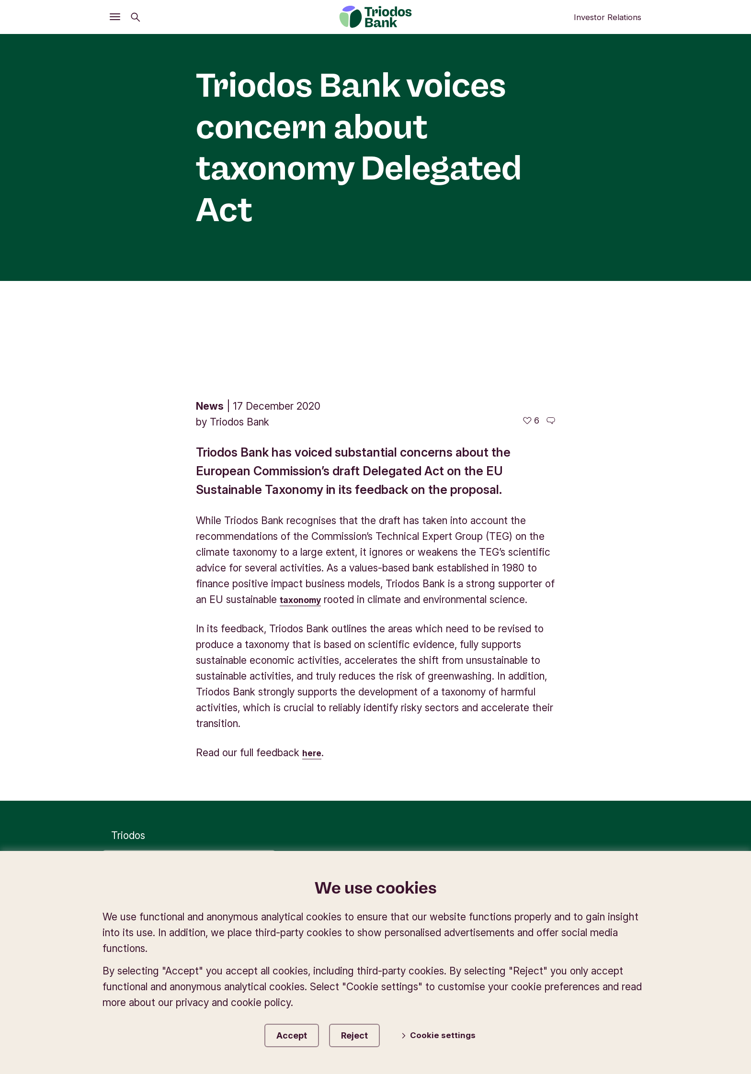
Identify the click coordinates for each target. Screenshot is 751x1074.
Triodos (128, 714)
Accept (292, 1033)
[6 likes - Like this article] (531, 299)
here (313, 632)
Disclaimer (544, 798)
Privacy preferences (455, 798)
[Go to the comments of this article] (550, 299)
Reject (366, 1033)
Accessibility (615, 798)
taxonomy (304, 478)
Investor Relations (607, 17)
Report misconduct (600, 813)
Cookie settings (449, 1034)
